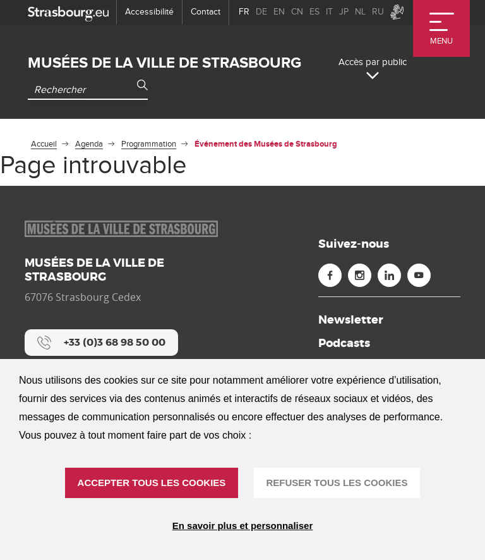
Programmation (148, 144)
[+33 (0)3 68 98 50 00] (101, 342)
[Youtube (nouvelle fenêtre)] (419, 275)
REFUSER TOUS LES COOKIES (337, 482)
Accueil (44, 144)
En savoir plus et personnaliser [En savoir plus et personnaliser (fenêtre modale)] (242, 525)
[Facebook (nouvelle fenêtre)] (330, 275)
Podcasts (344, 343)
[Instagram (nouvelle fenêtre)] (359, 275)
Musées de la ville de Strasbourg (164, 63)
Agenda (89, 144)
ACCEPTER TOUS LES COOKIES (152, 482)
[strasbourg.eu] (68, 12)
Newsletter (350, 320)
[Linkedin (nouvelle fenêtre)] (389, 275)
